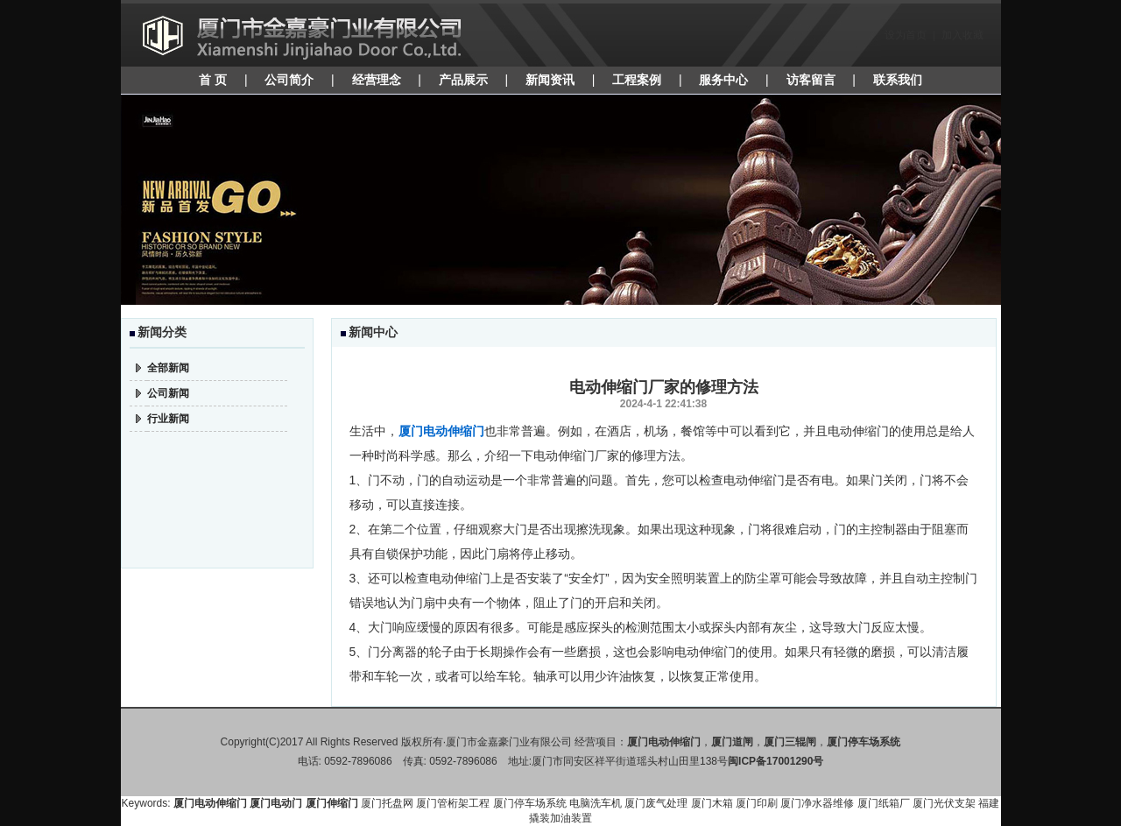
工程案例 (636, 80)
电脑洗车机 (595, 803)
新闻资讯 (550, 80)
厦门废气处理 (655, 803)
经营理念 (376, 80)
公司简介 (289, 80)
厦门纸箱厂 (883, 803)
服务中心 (723, 80)
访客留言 (810, 80)
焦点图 (561, 200)
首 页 (213, 80)
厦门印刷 (757, 803)
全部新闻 (168, 368)
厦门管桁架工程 (453, 803)
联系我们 (897, 80)
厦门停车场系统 (530, 803)
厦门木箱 (712, 803)
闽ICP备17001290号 (775, 761)
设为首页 (906, 35)
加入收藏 (962, 35)
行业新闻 (168, 419)
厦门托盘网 (387, 803)
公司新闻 (168, 393)
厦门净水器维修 (817, 803)
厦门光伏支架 (944, 803)
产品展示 (463, 80)
